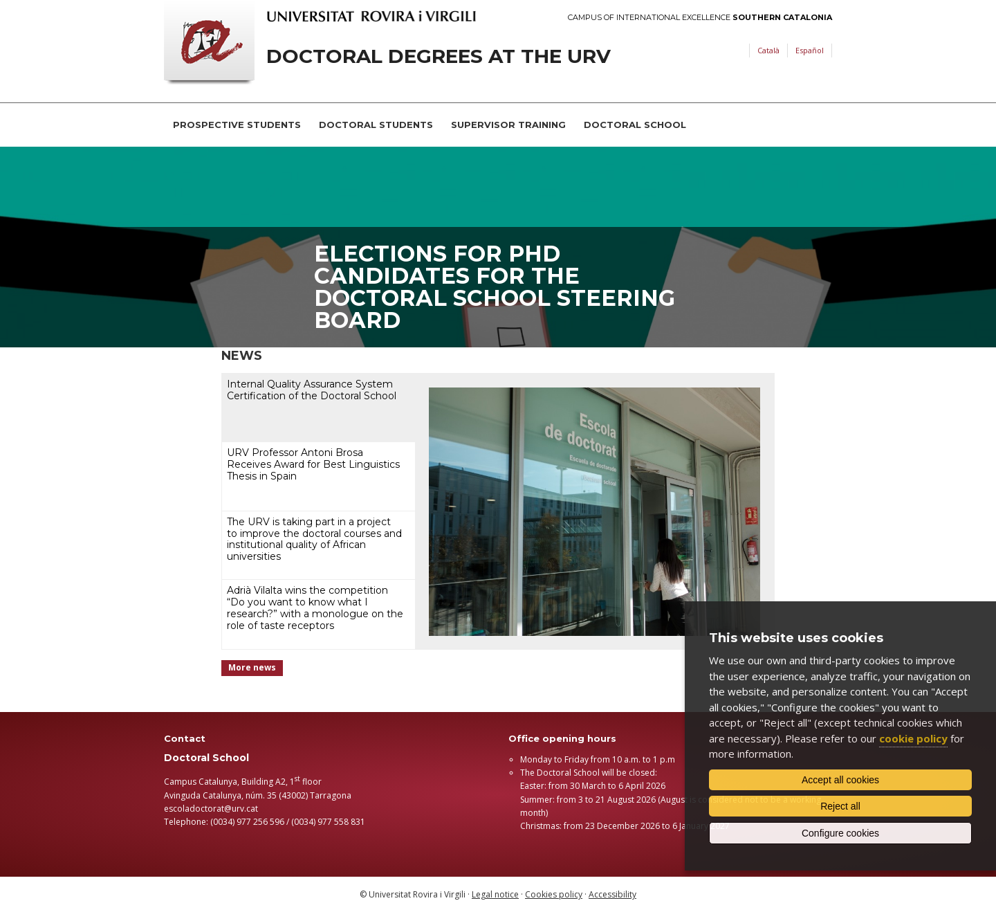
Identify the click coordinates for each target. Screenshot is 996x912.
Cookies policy (553, 894)
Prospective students (237, 124)
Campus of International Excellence (700, 17)
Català (768, 50)
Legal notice (495, 894)
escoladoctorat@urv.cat (211, 808)
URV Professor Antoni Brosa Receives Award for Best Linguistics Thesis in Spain (313, 464)
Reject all (840, 806)
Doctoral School (635, 124)
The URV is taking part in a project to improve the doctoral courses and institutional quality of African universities (314, 539)
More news (252, 667)
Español (809, 50)
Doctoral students (376, 124)
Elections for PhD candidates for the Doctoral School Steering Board (494, 287)
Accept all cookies (840, 779)
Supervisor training (508, 124)
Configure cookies (840, 833)
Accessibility (612, 894)
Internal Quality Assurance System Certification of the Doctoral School (311, 390)
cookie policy (913, 738)
